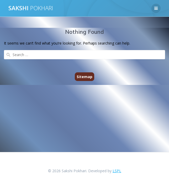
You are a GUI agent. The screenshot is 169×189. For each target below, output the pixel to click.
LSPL (117, 170)
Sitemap (84, 76)
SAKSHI (30, 8)
